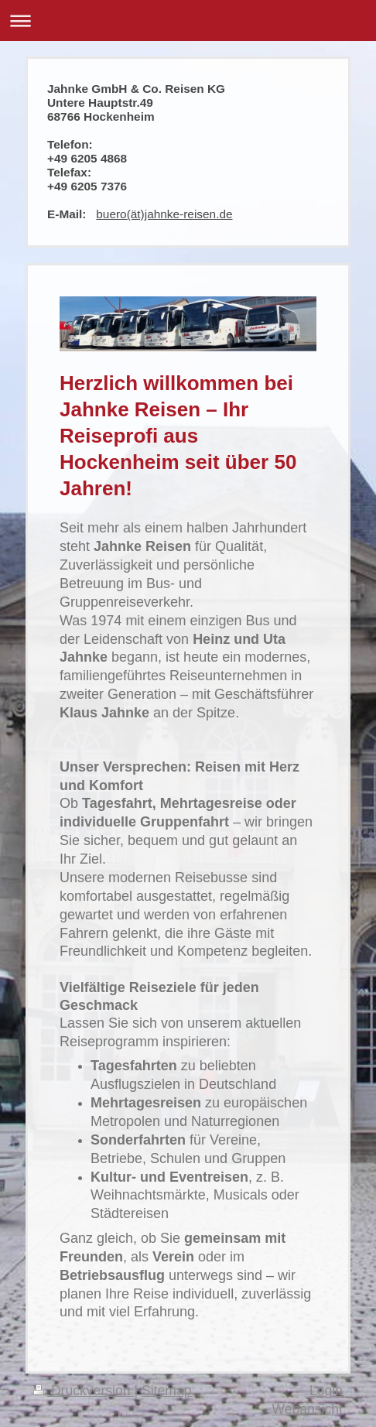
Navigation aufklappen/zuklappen (188, 20)
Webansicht (307, 1409)
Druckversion (83, 1390)
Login (326, 1390)
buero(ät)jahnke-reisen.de (164, 214)
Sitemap (167, 1390)
